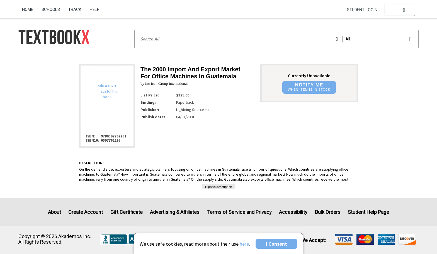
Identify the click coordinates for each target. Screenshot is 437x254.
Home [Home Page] (27, 9)
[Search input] (276, 39)
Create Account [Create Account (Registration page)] (85, 212)
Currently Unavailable (309, 75)
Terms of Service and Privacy (239, 212)
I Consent (276, 244)
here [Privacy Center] (244, 244)
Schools (51, 9)
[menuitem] (29, 7)
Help (94, 9)
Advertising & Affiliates (175, 212)
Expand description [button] (218, 187)
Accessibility (293, 212)
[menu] (400, 10)
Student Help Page (368, 212)
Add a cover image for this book (107, 91)
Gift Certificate (126, 212)
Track (74, 9)
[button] (400, 10)
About (54, 212)
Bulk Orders (328, 212)
